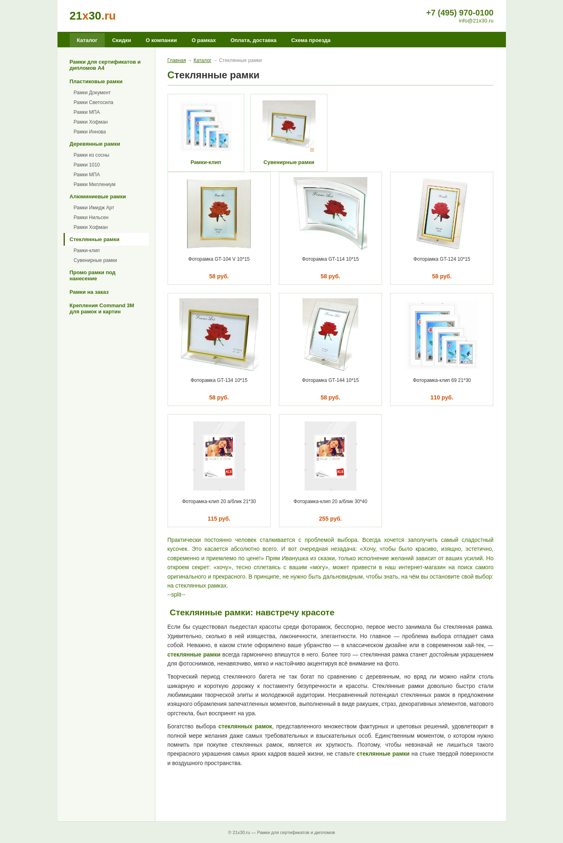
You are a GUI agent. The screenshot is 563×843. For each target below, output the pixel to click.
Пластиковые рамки (96, 81)
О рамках (204, 40)
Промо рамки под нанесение (93, 275)
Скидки (121, 40)
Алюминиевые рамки (98, 196)
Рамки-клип (87, 250)
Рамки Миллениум (95, 184)
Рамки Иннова (90, 132)
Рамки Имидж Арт (94, 208)
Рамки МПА (87, 112)
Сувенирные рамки (95, 260)
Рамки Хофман (91, 122)
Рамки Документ (92, 92)
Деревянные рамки (95, 144)
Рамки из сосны (91, 155)
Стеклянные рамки (94, 239)
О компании (161, 40)
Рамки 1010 (87, 165)
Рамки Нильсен (91, 217)
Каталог (87, 40)
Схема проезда (311, 40)
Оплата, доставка (253, 40)
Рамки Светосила (93, 102)
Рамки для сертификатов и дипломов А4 (105, 65)
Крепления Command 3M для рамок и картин (102, 308)
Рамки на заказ (89, 292)
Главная (177, 60)
